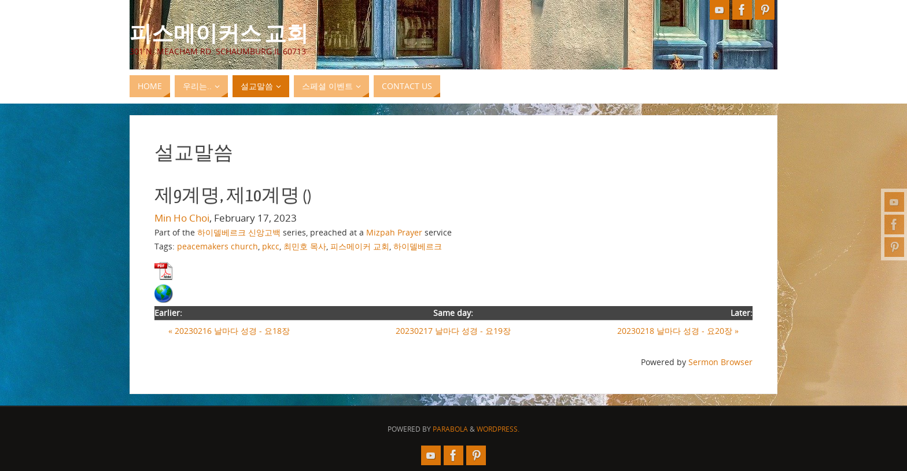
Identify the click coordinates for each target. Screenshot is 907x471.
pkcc (270, 246)
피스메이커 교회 (359, 246)
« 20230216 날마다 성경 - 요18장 (229, 330)
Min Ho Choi (181, 218)
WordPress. (498, 429)
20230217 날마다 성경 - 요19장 (453, 330)
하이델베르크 (417, 246)
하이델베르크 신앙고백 (239, 232)
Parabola (450, 429)
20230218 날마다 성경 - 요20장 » (678, 330)
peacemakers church (217, 246)
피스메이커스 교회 (219, 32)
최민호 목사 (304, 246)
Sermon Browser (720, 361)
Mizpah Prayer (394, 232)
